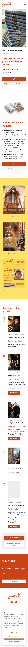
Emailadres (5, 573)
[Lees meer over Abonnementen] (14, 202)
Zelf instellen (14, 632)
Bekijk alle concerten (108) (14, 537)
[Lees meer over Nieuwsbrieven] (14, 275)
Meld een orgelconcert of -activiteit (14, 544)
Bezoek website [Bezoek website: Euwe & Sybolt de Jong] (14, 392)
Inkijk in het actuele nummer (14, 169)
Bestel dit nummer (14, 164)
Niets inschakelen (14, 636)
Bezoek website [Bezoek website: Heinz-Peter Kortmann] (14, 438)
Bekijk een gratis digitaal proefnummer (14, 83)
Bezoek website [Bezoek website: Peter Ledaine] (14, 526)
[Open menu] (25, 5)
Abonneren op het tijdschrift (14, 78)
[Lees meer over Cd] (14, 238)
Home (14, 607)
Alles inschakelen (14, 641)
